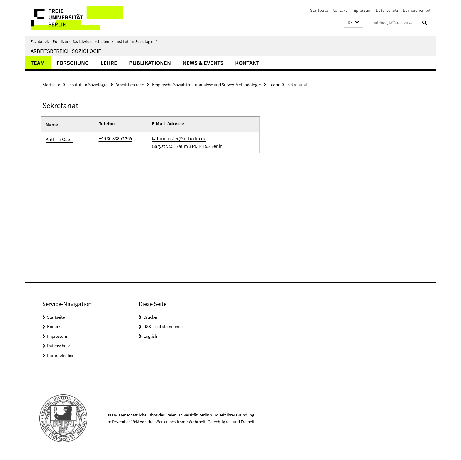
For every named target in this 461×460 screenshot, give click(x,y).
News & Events (203, 62)
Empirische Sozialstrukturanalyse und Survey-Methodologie (206, 84)
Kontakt (339, 10)
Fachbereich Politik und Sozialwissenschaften (72, 41)
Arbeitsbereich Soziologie (66, 50)
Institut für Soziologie (136, 41)
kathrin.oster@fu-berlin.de (179, 138)
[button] (353, 22)
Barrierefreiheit (416, 10)
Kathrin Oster (59, 139)
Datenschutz (387, 10)
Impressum (361, 10)
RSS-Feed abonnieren (163, 326)
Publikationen (150, 62)
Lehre (109, 62)
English (150, 336)
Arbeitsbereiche (130, 84)
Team (38, 62)
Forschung (72, 62)
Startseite (319, 10)
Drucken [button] (150, 317)
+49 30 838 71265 (115, 138)
